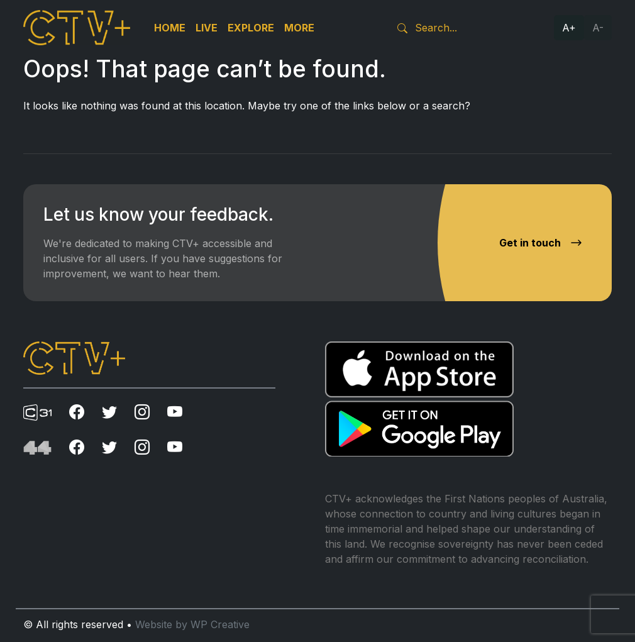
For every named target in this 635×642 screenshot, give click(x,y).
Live (207, 27)
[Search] (473, 27)
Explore (251, 27)
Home (169, 27)
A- (598, 27)
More (299, 27)
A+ (569, 27)
